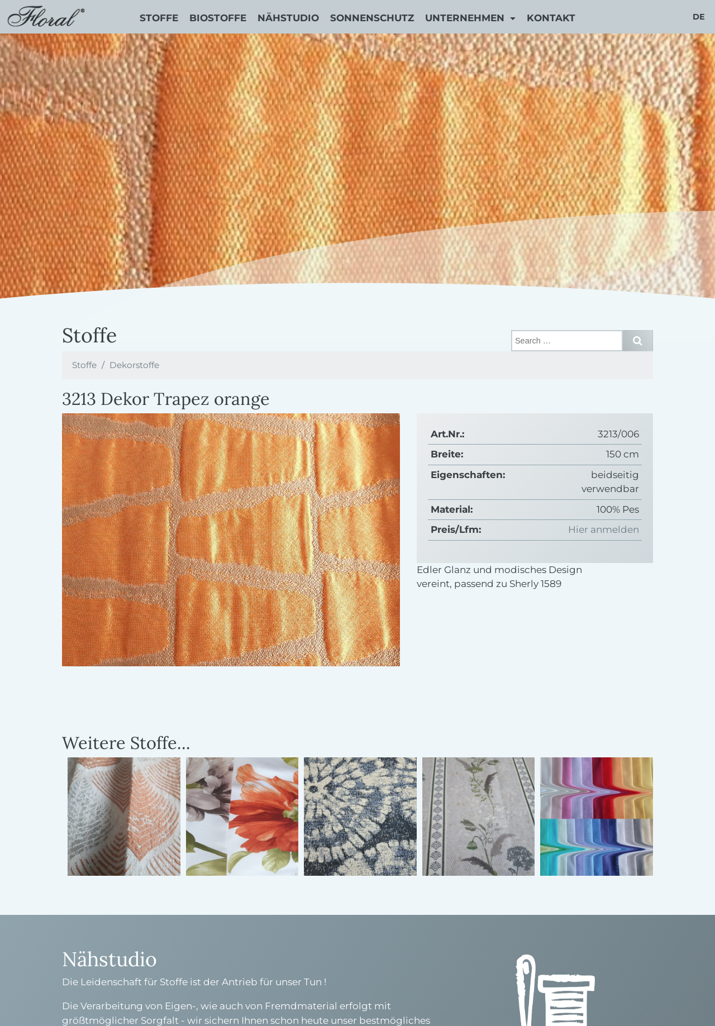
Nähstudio (288, 17)
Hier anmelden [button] (603, 529)
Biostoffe (217, 17)
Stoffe (159, 17)
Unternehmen (466, 17)
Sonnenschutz (372, 17)
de (699, 17)
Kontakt (551, 17)
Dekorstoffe (134, 365)
